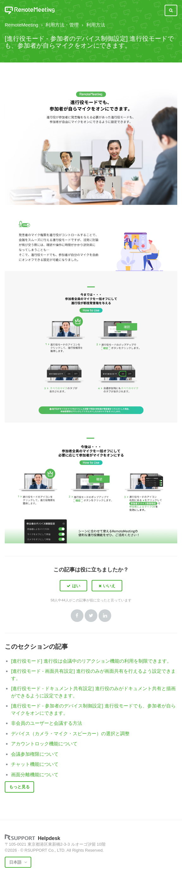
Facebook (77, 615)
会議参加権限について (34, 754)
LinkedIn (105, 615)
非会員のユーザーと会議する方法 (46, 723)
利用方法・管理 (62, 24)
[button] (73, 585)
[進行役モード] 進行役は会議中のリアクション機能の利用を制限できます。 (91, 661)
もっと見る (19, 786)
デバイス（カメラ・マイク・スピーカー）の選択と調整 (70, 733)
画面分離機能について (34, 774)
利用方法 (95, 24)
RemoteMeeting (21, 24)
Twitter (91, 615)
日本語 (16, 862)
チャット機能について (34, 764)
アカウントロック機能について (44, 743)
